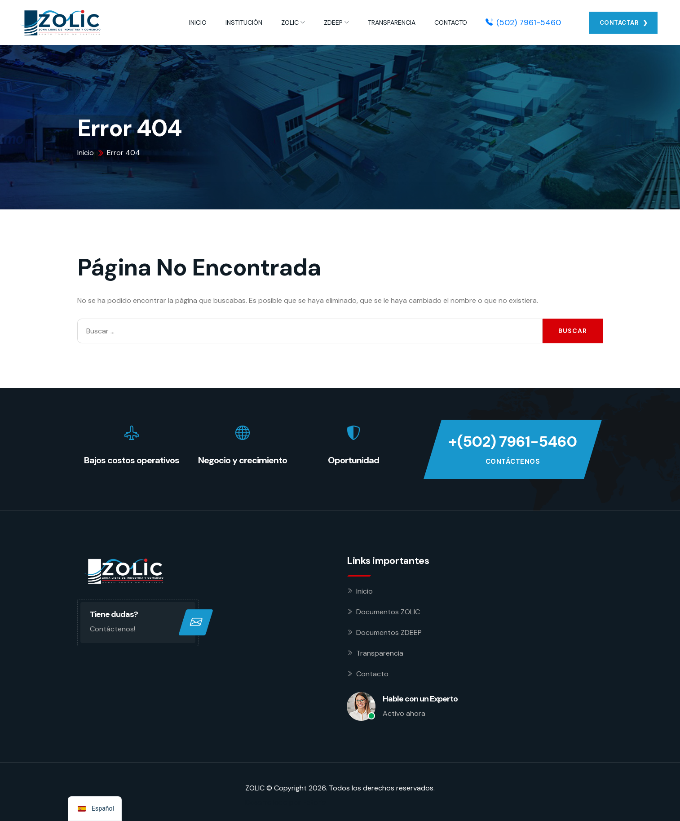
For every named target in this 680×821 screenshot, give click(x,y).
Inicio (364, 591)
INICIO (198, 22)
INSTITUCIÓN (243, 22)
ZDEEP (333, 22)
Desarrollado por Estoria (285, 802)
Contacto (372, 674)
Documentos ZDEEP (389, 632)
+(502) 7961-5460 (512, 442)
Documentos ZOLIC (388, 612)
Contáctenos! (112, 629)
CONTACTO (450, 22)
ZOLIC (290, 22)
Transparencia (379, 653)
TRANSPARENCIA (391, 22)
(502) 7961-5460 (523, 22)
